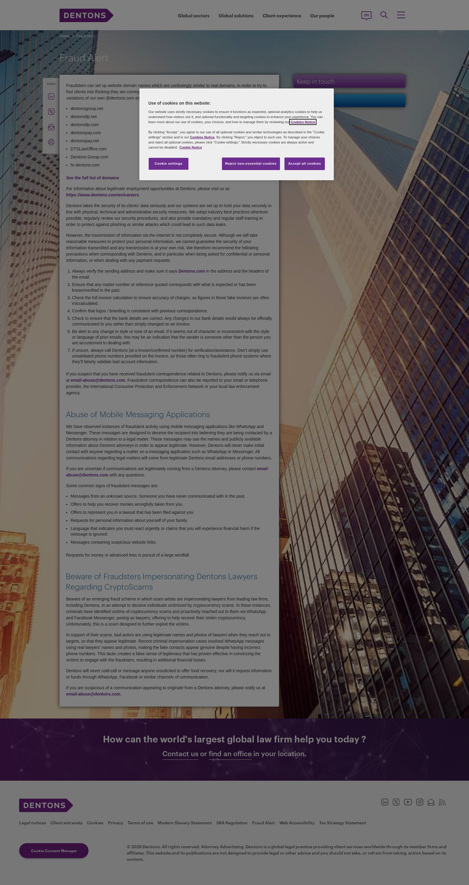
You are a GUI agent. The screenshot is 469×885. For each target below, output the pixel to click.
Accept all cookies (304, 163)
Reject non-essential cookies (251, 163)
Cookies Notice (302, 122)
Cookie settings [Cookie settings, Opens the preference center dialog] (168, 163)
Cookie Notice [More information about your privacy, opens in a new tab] (190, 147)
